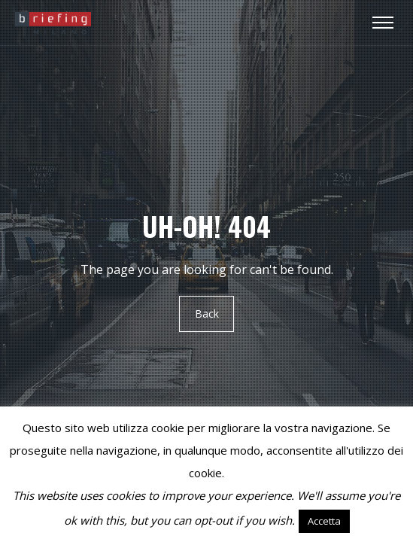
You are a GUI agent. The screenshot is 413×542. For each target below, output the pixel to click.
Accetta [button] (324, 521)
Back (207, 313)
